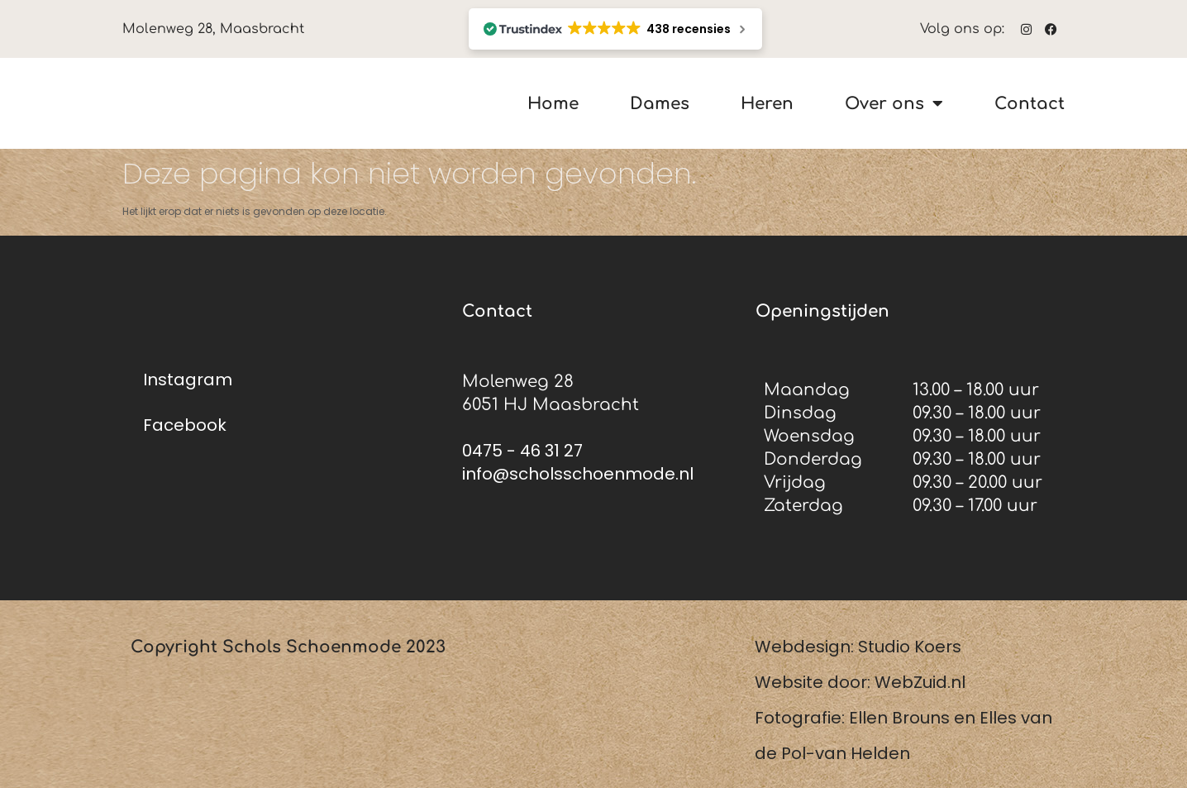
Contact (1029, 103)
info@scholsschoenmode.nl (578, 473)
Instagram (187, 379)
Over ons (894, 103)
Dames (659, 103)
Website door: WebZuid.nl (860, 682)
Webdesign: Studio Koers (858, 646)
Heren (767, 103)
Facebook (184, 425)
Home (553, 103)
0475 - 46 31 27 (522, 450)
